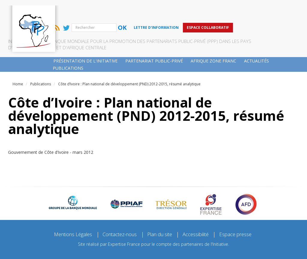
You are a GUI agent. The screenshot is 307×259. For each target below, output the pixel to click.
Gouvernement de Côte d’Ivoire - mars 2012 (50, 133)
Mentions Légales (66, 215)
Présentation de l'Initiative (85, 41)
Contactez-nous (117, 215)
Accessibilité (200, 215)
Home (18, 64)
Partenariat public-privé (154, 41)
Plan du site (161, 215)
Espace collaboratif (252, 7)
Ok (166, 8)
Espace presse (243, 215)
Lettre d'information (199, 7)
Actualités (256, 41)
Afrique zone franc (213, 41)
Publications (68, 48)
